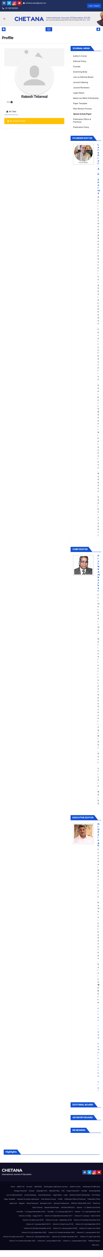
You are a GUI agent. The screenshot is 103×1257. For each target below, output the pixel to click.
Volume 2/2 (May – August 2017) (30, 1216)
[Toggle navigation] (49, 29)
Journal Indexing (80, 82)
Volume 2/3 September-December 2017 (58, 1216)
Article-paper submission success (56, 1187)
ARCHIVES (38, 1187)
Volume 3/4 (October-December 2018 (87, 1220)
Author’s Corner (80, 56)
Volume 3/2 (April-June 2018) (33, 1220)
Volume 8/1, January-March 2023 (49, 1241)
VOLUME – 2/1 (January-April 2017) (60, 1212)
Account (29, 1187)
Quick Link (13, 1203)
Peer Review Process (82, 109)
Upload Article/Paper (82, 114)
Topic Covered (37, 1207)
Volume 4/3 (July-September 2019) (87, 1224)
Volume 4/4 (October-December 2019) (37, 1228)
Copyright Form (41, 1191)
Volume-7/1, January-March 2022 (75, 1241)
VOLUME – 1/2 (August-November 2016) (31, 1212)
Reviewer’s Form (46, 1203)
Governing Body (80, 72)
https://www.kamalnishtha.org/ (98, 1049)
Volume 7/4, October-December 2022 (22, 1241)
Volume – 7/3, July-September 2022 (87, 1212)
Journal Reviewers (81, 87)
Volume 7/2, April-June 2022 (90, 1237)
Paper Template (80, 103)
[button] (93, 29)
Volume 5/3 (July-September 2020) (34, 1232)
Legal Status (78, 93)
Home (13, 1187)
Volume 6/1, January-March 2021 (88, 1232)
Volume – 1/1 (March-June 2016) (88, 1207)
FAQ (63, 1191)
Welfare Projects (94, 1241)
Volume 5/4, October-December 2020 (61, 1232)
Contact (31, 1191)
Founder (76, 66)
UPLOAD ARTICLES (68, 1207)
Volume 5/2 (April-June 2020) (89, 1228)
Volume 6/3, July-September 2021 (38, 1237)
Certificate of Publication (91, 1187)
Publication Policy (81, 127)
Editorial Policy (79, 61)
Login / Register (94, 6)
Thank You (96, 1203)
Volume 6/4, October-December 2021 (65, 1237)
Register (22, 1203)
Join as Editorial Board (83, 77)
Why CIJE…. (96, 1245)
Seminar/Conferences (61, 1203)
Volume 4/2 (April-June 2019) (62, 1224)
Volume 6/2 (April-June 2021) (13, 1237)
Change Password (20, 1191)
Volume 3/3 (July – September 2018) (58, 1220)
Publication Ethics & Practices (75, 1199)
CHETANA (12, 1170)
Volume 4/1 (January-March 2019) (38, 1224)
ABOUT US (20, 1187)
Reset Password (32, 1203)
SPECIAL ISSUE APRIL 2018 (81, 1203)
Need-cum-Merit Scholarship (85, 98)
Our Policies (96, 1195)
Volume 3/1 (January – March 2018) (87, 1216)
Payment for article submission (28, 1199)
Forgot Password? (72, 1191)
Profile (60, 1199)
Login (66, 1195)
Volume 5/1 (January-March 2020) (65, 1228)
